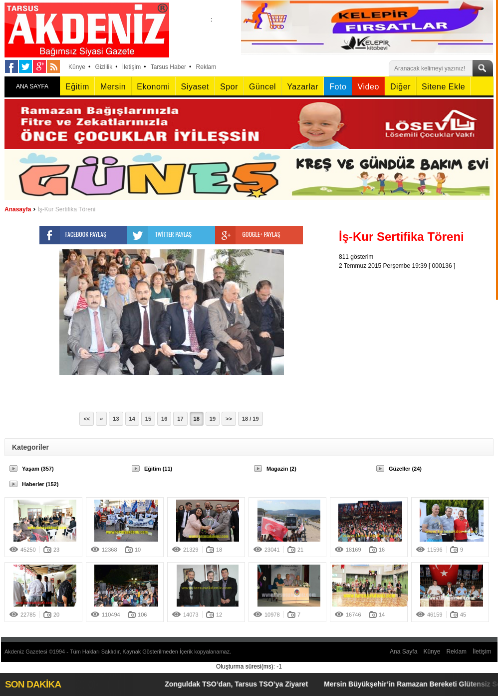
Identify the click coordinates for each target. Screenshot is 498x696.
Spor (229, 86)
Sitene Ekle (443, 86)
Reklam (206, 66)
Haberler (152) (40, 484)
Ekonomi (153, 86)
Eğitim (77, 86)
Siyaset (195, 86)
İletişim (131, 66)
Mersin (113, 86)
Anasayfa (17, 209)
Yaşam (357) (38, 469)
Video (368, 86)
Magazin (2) (281, 469)
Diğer (400, 86)
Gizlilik (104, 66)
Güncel (262, 86)
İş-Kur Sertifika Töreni (66, 209)
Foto (337, 86)
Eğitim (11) (158, 469)
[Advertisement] (419, 332)
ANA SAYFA (32, 86)
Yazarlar (302, 86)
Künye (76, 66)
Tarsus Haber (168, 66)
